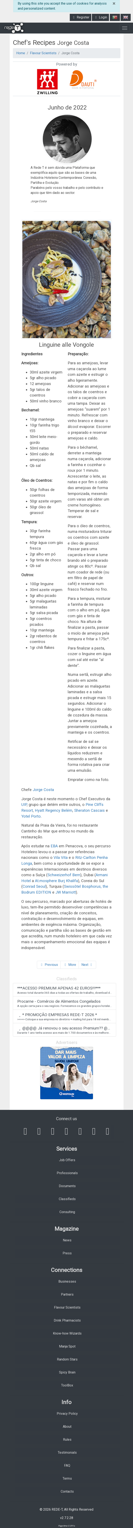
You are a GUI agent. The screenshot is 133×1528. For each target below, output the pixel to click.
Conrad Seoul (34, 886)
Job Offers (67, 1160)
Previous (49, 965)
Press (67, 1253)
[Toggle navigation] (125, 28)
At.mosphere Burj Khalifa (56, 881)
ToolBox (67, 1385)
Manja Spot (67, 1346)
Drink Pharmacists (67, 1320)
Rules (67, 1440)
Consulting (67, 1212)
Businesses (67, 1281)
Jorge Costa (43, 789)
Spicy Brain (67, 1372)
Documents (67, 1186)
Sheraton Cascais (89, 810)
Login (100, 17)
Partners (67, 1294)
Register (80, 17)
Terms (67, 1478)
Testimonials (67, 1453)
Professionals (67, 1173)
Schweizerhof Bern (63, 875)
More (69, 965)
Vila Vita (61, 857)
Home (20, 53)
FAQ (67, 1465)
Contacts (67, 1491)
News (67, 1240)
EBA (54, 846)
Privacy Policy (67, 1414)
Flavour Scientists (43, 53)
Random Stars (67, 1359)
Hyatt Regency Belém (53, 810)
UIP (24, 804)
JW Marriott (65, 892)
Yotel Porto (31, 816)
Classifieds (67, 1199)
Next (87, 965)
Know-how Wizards (67, 1333)
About (67, 1427)
